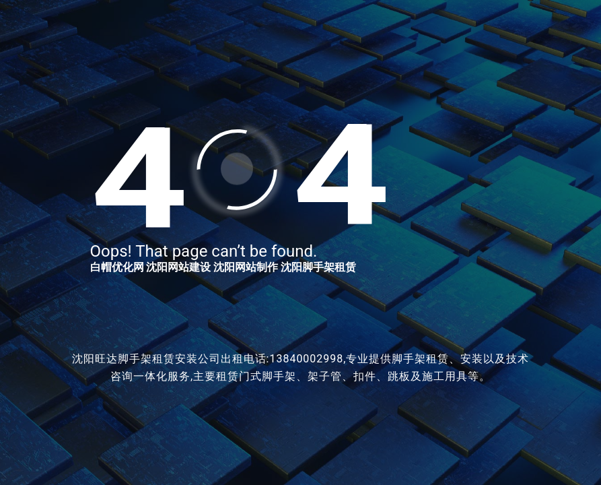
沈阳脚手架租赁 (318, 267)
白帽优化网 (117, 267)
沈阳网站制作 (245, 267)
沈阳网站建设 (178, 267)
